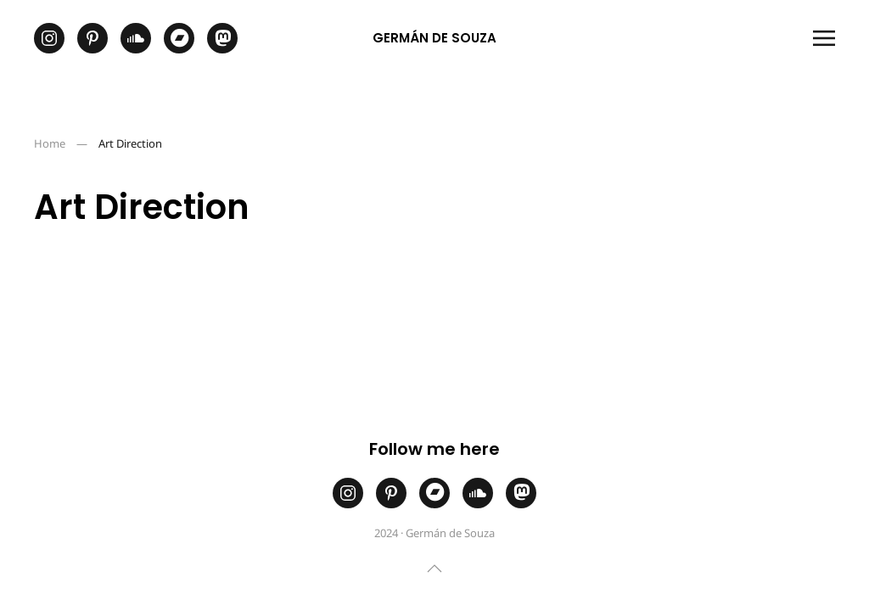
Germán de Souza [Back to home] (434, 38)
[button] (824, 38)
